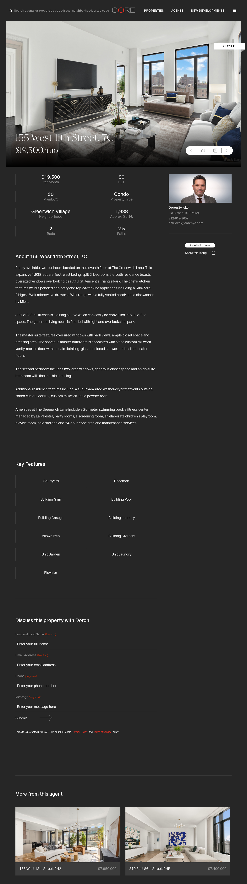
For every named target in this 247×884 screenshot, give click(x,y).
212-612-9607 (178, 218)
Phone (25, 676)
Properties (154, 10)
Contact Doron (200, 245)
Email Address (31, 656)
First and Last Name (35, 635)
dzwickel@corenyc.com (186, 223)
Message (27, 697)
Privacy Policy (80, 732)
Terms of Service (103, 732)
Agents (177, 10)
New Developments (208, 10)
